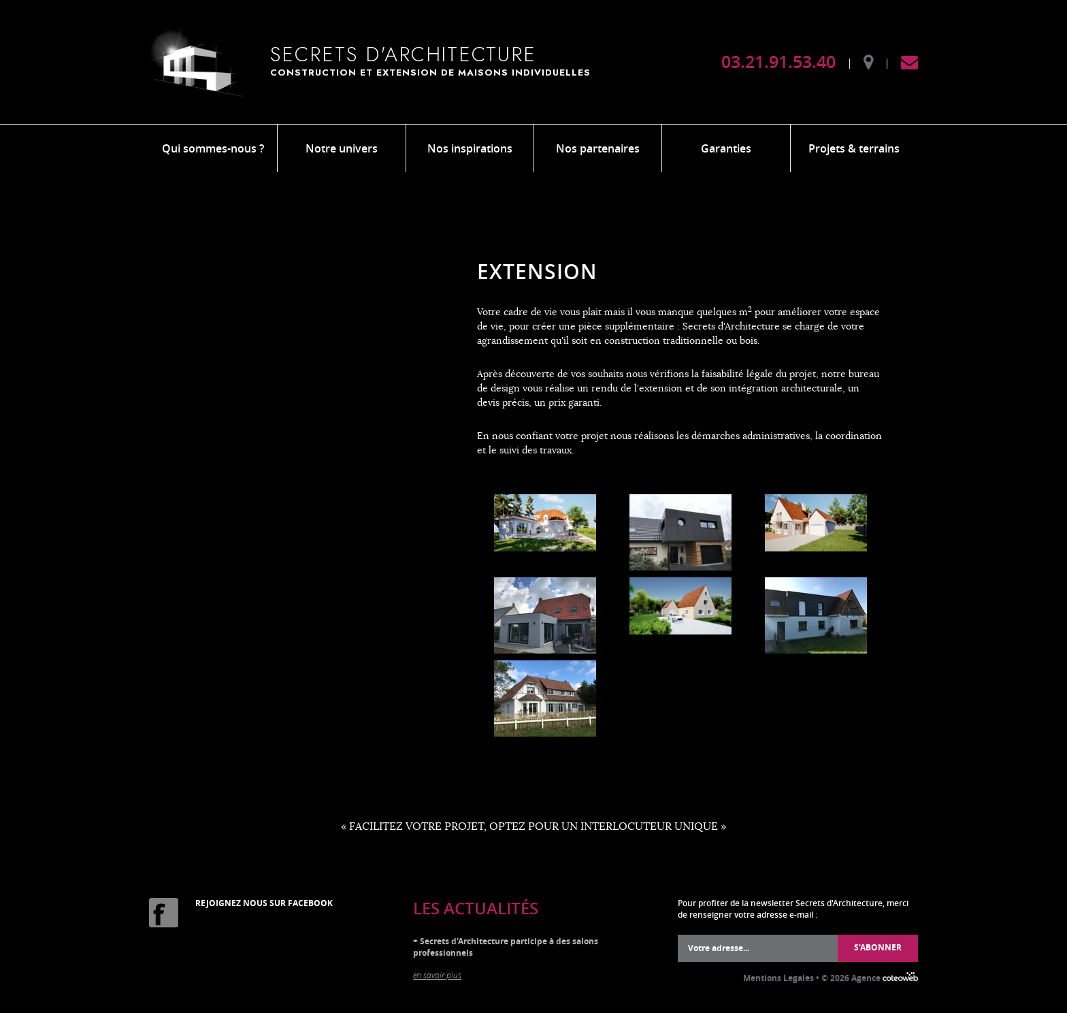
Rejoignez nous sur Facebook (264, 903)
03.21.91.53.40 (778, 62)
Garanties (726, 148)
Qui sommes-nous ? (213, 148)
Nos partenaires (598, 148)
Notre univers (342, 148)
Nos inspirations (469, 148)
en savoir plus (437, 974)
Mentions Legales (778, 978)
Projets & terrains (854, 148)
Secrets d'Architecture (440, 59)
